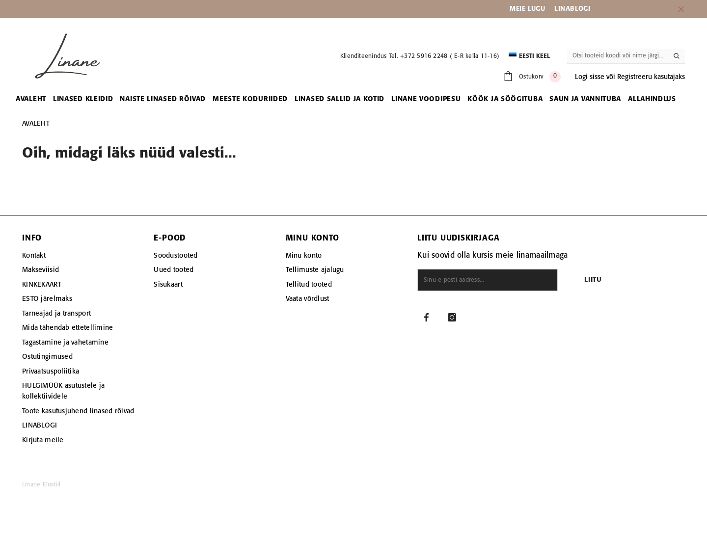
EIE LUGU (530, 8)
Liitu (593, 280)
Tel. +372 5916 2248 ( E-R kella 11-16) (444, 56)
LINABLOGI (572, 8)
